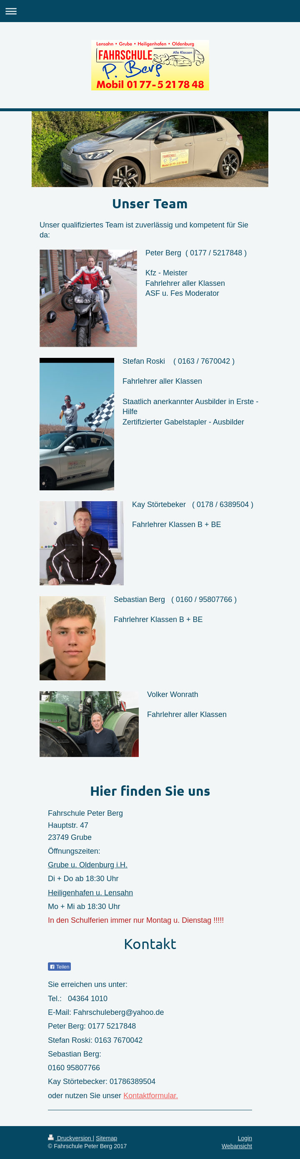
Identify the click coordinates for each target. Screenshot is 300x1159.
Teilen (59, 967)
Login (245, 1138)
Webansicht (237, 1146)
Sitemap (106, 1138)
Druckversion (70, 1138)
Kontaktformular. (150, 1096)
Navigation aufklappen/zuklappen (150, 11)
